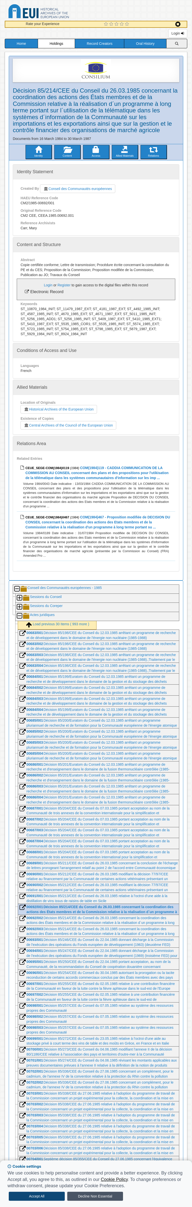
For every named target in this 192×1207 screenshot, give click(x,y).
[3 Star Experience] (117, 24)
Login (178, 33)
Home (21, 44)
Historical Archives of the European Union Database (52, 12)
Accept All (36, 1196)
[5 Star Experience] (127, 24)
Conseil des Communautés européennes (77, 188)
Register (64, 285)
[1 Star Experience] (106, 24)
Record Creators (99, 44)
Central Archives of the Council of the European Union (68, 425)
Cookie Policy (114, 1179)
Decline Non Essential (95, 1196)
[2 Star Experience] (111, 24)
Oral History (145, 44)
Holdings (56, 44)
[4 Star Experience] (122, 24)
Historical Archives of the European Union (59, 409)
